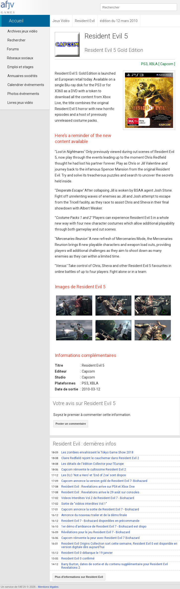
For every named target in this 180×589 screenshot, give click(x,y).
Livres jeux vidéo (20, 103)
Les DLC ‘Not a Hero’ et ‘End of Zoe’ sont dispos (88, 475)
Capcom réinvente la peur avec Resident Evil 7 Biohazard (95, 538)
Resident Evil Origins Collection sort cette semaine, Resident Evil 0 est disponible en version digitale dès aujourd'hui (114, 545)
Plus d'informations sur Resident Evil (79, 576)
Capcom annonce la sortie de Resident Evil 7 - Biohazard (95, 509)
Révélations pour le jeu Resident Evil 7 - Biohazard (90, 532)
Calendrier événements (25, 85)
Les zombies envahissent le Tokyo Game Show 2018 (92, 452)
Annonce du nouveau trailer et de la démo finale (89, 515)
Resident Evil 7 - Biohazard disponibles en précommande (95, 521)
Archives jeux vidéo (22, 31)
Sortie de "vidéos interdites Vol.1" (79, 503)
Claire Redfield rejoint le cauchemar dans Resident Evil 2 (95, 458)
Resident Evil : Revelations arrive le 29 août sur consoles (95, 492)
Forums (10, 49)
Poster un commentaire (71, 423)
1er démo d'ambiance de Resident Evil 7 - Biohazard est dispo (98, 526)
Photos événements (23, 94)
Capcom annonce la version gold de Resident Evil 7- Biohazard (99, 481)
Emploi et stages (20, 67)
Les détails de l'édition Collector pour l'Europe (87, 464)
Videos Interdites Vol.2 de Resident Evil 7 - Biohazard (92, 498)
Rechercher (16, 40)
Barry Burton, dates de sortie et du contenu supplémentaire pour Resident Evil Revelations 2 (109, 565)
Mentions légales (48, 586)
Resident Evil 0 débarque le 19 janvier (82, 553)
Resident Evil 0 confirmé (72, 558)
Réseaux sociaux (17, 58)
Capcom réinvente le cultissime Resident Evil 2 (88, 469)
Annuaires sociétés (22, 76)
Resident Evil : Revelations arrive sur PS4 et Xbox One (93, 486)
